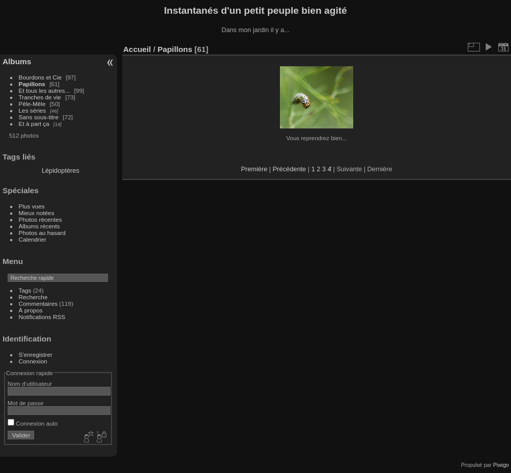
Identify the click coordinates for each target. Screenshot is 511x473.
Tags (25, 290)
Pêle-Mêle (32, 103)
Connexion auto (33, 423)
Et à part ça (34, 123)
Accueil (137, 49)
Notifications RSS (42, 316)
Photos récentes (40, 219)
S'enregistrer (35, 354)
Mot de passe (26, 403)
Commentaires (38, 303)
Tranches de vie (40, 97)
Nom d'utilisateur (30, 383)
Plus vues (32, 206)
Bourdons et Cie (40, 77)
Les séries (32, 110)
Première (254, 169)
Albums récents (39, 226)
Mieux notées (36, 212)
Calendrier (32, 239)
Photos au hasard (42, 232)
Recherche (33, 297)
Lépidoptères (60, 170)
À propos (31, 310)
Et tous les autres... (44, 90)
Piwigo (501, 465)
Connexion (33, 361)
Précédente (289, 169)
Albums (17, 61)
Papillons (32, 84)
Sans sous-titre (39, 117)
